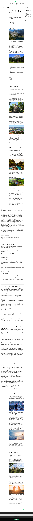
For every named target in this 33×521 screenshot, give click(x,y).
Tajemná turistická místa (14, 86)
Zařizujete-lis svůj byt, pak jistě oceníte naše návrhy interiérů (28, 20)
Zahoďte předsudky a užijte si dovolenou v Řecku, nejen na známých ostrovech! (12, 361)
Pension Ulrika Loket (14, 452)
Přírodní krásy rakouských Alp (8, 244)
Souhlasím (16, 519)
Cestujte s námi (4, 209)
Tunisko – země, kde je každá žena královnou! (11, 286)
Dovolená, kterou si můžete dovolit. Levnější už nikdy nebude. (11, 327)
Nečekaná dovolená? (14, 394)
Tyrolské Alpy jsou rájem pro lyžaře (15, 11)
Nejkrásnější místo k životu (15, 147)
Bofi (16, 1)
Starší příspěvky (22, 509)
